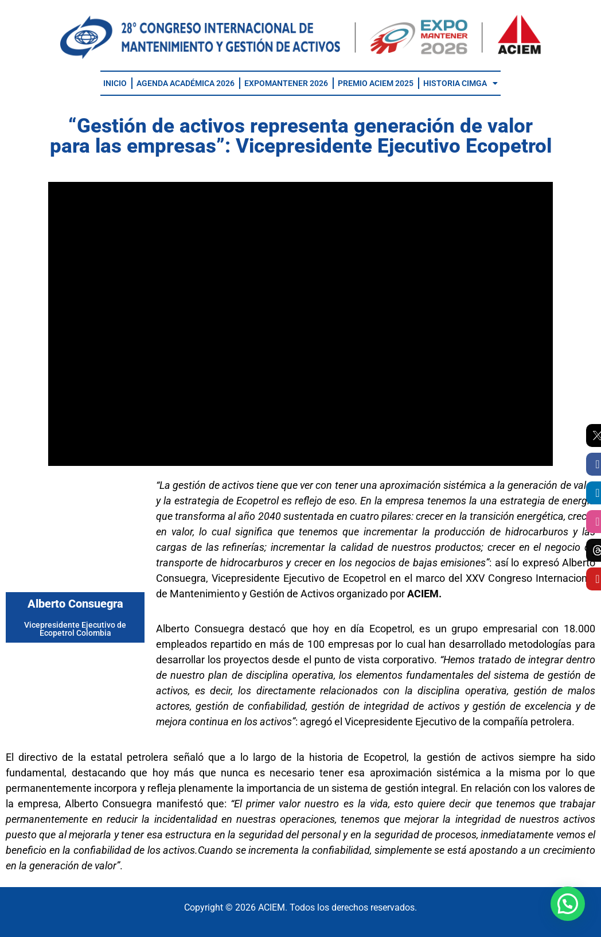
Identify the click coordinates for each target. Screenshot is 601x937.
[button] (568, 904)
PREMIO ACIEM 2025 (375, 83)
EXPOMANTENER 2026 (286, 83)
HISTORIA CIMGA (460, 83)
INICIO (115, 83)
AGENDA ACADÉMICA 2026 (185, 83)
